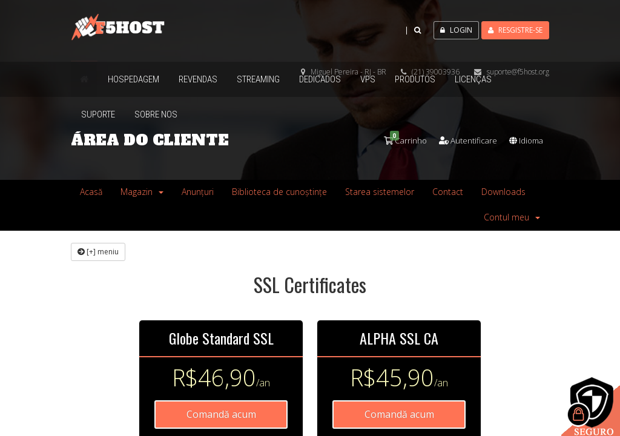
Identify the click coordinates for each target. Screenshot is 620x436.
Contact (447, 191)
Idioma (524, 140)
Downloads (503, 191)
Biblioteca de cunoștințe (279, 191)
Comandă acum (221, 414)
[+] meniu (98, 251)
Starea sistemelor (379, 191)
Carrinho (396, 140)
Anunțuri (198, 191)
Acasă (91, 191)
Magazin (141, 191)
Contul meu (512, 217)
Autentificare (462, 140)
